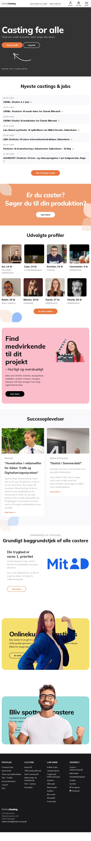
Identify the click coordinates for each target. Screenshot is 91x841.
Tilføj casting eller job (32, 779)
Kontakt (72, 793)
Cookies (72, 789)
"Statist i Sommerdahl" (68, 464)
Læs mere (45, 215)
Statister (50, 789)
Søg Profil (55, 4)
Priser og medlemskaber (11, 783)
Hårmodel (51, 793)
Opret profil (12, 45)
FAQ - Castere (30, 793)
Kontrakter (28, 796)
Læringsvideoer (53, 779)
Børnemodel (52, 796)
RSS (3, 797)
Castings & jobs (39, 4)
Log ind (31, 45)
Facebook (74, 800)
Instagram (74, 796)
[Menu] (85, 3)
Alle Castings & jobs (45, 173)
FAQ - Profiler (7, 786)
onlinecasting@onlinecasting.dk (15, 830)
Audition (50, 800)
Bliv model (51, 803)
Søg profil (28, 776)
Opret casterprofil (31, 783)
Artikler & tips (52, 776)
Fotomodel (51, 810)
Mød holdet (74, 782)
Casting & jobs (7, 776)
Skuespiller (51, 807)
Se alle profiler (45, 312)
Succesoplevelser (9, 790)
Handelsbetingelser (77, 785)
